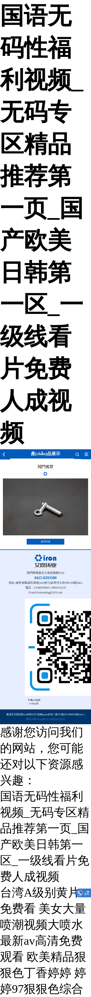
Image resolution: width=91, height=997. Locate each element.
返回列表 (45, 541)
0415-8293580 (45, 578)
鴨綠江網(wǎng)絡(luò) (38, 719)
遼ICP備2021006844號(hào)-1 (70, 714)
